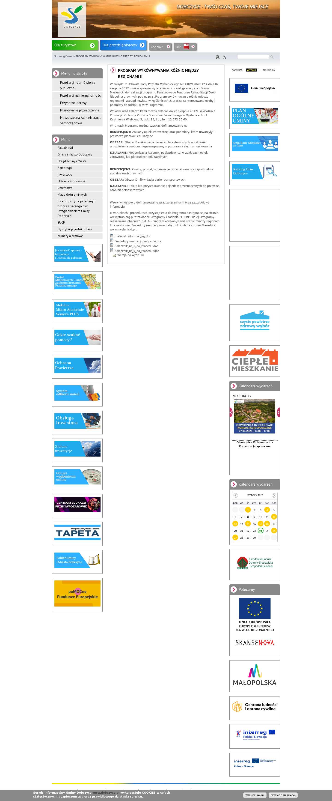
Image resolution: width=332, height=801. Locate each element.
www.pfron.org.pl (121, 217)
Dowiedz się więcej (283, 795)
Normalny (269, 70)
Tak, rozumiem (254, 795)
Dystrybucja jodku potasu (75, 229)
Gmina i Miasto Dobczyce (75, 154)
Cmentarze (65, 188)
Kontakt (157, 47)
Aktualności (65, 148)
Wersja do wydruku (128, 255)
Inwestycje (65, 174)
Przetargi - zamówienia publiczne (77, 85)
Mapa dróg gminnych (72, 194)
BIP (178, 47)
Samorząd (65, 168)
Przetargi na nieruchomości (80, 95)
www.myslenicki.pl (123, 229)
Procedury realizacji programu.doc (138, 241)
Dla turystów (65, 45)
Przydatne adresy (73, 102)
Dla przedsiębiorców (120, 45)
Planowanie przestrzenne (79, 110)
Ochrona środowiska (72, 181)
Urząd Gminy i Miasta (72, 161)
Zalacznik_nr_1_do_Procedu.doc (136, 246)
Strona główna (63, 56)
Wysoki (251, 70)
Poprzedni (231, 412)
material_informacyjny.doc (133, 236)
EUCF (61, 222)
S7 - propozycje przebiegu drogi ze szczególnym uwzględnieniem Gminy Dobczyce (76, 208)
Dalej (278, 412)
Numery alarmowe (70, 236)
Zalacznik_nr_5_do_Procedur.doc (137, 251)
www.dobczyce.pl (105, 792)
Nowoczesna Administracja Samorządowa (80, 120)
